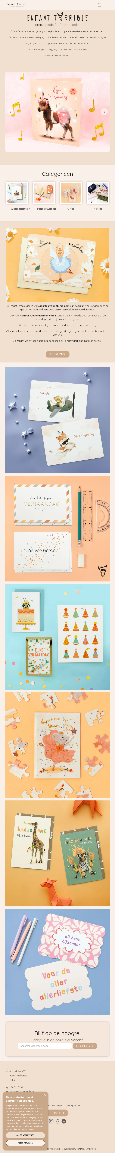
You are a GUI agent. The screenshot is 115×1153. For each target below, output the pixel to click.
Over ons (57, 354)
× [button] (44, 1095)
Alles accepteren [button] (25, 1135)
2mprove (91, 1148)
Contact (57, 1113)
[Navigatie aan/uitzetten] (106, 5)
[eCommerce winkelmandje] (99, 5)
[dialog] (25, 1121)
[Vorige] (10, 112)
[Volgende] (104, 112)
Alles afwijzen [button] (25, 1143)
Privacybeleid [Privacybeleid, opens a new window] (28, 1129)
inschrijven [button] (84, 1046)
